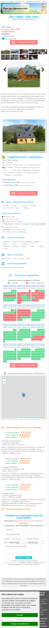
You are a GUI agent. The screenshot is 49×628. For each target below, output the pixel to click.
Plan (40, 606)
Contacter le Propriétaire (24, 42)
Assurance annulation (40, 610)
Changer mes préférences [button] (20, 624)
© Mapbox (26, 417)
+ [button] (4, 378)
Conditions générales (40, 603)
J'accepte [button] (19, 615)
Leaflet (20, 417)
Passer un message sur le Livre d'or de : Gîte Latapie (21, 427)
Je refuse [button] (20, 619)
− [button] (4, 382)
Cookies (40, 608)
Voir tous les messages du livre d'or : (15, 509)
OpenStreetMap (34, 417)
